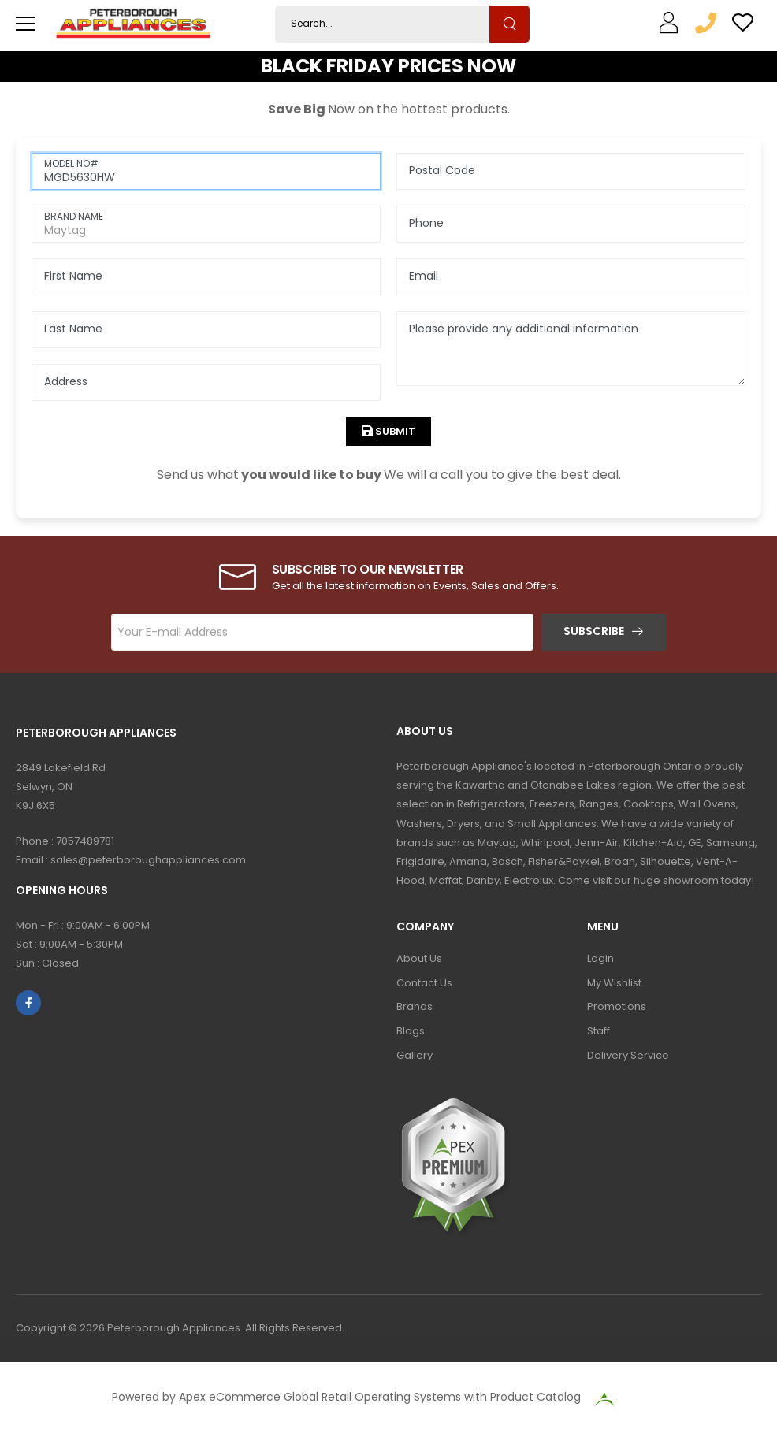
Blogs (410, 1030)
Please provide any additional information (523, 328)
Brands (414, 1006)
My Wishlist (614, 982)
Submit (394, 431)
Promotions (616, 1006)
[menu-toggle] (25, 23)
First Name (73, 276)
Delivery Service (628, 1055)
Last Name (73, 328)
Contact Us (424, 982)
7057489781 (85, 840)
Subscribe (593, 631)
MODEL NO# (71, 163)
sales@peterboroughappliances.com (148, 859)
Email (423, 276)
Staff (598, 1030)
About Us (419, 958)
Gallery (414, 1055)
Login (600, 958)
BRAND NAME (73, 216)
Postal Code (442, 170)
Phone (426, 223)
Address (65, 381)
